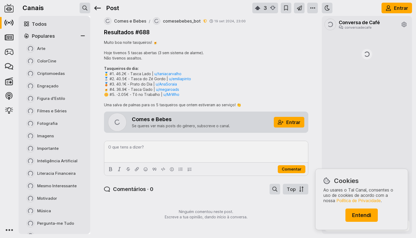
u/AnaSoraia (166, 84)
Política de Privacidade (358, 200)
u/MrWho (171, 94)
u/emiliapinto (180, 78)
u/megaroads (167, 89)
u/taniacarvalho (167, 73)
